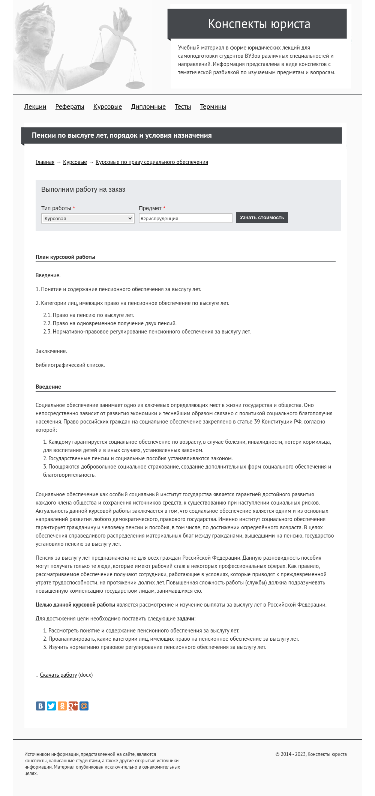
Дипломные (148, 106)
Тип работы (58, 208)
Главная (45, 161)
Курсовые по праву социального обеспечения (152, 161)
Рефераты (70, 106)
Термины (213, 106)
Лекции (35, 106)
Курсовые (107, 106)
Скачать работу (58, 674)
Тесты (183, 106)
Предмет (152, 208)
